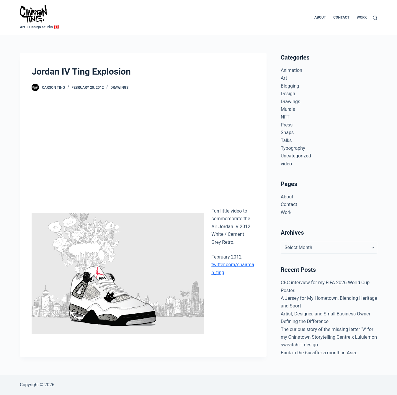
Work (362, 17)
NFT (285, 117)
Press (287, 125)
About (320, 17)
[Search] (375, 18)
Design (288, 93)
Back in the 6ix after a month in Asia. (319, 353)
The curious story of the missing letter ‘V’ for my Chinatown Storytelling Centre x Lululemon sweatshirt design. (329, 337)
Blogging (290, 86)
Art (284, 78)
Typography (293, 148)
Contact (341, 17)
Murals (288, 109)
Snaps (287, 132)
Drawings (119, 87)
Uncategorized (296, 156)
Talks (286, 140)
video (286, 164)
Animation (291, 70)
